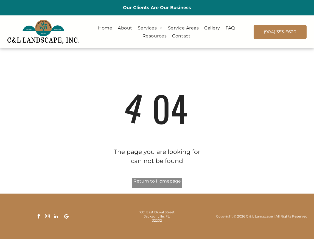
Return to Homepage (157, 181)
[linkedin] (56, 217)
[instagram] (47, 217)
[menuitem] (105, 28)
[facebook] (39, 217)
